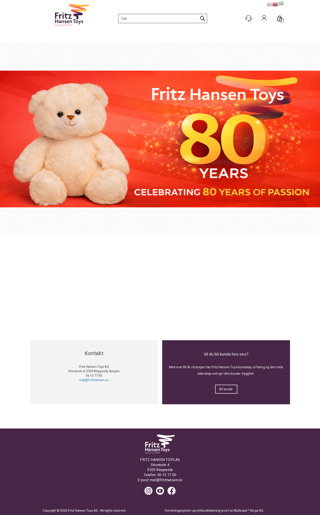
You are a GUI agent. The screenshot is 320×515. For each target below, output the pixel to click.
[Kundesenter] (248, 18)
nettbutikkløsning (208, 510)
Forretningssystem (178, 510)
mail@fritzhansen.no (166, 480)
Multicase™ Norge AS (248, 510)
